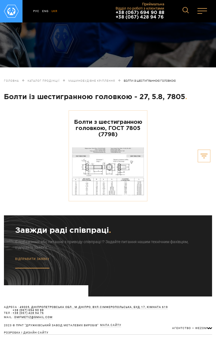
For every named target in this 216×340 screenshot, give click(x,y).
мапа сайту (110, 325)
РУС (36, 11)
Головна (11, 80)
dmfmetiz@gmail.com (33, 317)
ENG (45, 11)
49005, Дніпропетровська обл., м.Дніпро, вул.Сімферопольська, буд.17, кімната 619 (94, 307)
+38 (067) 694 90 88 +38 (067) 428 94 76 (140, 15)
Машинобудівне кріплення (91, 80)
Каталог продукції (44, 80)
